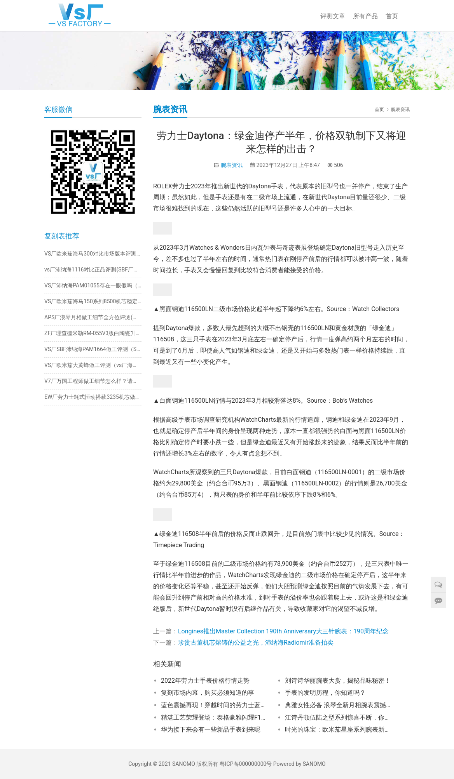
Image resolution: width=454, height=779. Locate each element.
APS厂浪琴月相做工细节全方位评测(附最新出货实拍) (92, 317)
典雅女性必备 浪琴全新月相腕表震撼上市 (339, 705)
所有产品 (365, 16)
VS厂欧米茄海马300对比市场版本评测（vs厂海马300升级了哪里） (92, 253)
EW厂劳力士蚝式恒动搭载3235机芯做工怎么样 (92, 397)
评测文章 (332, 16)
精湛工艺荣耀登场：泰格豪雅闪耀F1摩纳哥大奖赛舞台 (215, 717)
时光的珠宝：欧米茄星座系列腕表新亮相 (339, 729)
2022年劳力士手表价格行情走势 (205, 680)
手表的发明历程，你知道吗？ (325, 692)
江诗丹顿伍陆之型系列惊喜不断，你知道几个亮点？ (339, 717)
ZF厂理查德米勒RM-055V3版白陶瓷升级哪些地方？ (92, 333)
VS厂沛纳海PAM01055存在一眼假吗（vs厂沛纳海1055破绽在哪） (92, 285)
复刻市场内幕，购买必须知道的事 (207, 692)
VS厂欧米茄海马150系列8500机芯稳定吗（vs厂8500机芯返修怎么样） (92, 301)
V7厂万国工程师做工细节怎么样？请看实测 (92, 381)
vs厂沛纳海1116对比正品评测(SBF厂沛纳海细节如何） (92, 269)
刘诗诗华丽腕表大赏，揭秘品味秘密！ (338, 680)
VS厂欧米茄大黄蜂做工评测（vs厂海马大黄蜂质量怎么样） (92, 365)
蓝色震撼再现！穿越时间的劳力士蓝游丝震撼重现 (215, 705)
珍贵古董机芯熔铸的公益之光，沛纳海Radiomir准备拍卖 (256, 642)
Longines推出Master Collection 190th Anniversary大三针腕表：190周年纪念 (283, 631)
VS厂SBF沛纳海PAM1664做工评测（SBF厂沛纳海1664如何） (92, 349)
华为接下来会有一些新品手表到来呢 (210, 729)
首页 (392, 16)
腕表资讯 (232, 165)
